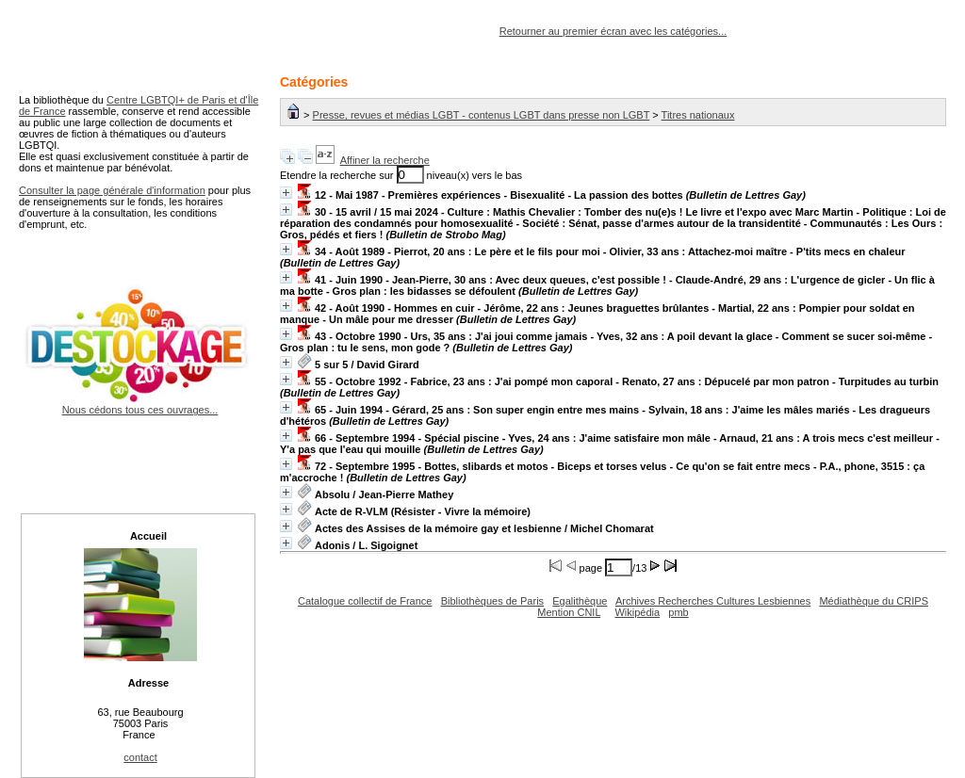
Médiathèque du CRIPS (873, 601)
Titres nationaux (698, 115)
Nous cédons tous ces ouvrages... (140, 404)
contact (139, 757)
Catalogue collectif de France (365, 601)
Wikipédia (637, 612)
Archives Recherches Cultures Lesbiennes (712, 601)
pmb (678, 612)
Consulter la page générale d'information (112, 190)
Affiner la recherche (385, 160)
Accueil (148, 536)
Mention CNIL (568, 612)
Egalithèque (579, 601)
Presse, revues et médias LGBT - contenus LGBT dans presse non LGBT (481, 115)
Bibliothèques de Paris (492, 601)
